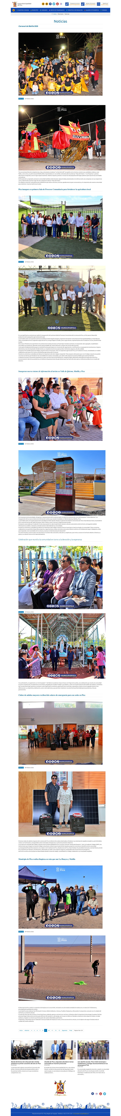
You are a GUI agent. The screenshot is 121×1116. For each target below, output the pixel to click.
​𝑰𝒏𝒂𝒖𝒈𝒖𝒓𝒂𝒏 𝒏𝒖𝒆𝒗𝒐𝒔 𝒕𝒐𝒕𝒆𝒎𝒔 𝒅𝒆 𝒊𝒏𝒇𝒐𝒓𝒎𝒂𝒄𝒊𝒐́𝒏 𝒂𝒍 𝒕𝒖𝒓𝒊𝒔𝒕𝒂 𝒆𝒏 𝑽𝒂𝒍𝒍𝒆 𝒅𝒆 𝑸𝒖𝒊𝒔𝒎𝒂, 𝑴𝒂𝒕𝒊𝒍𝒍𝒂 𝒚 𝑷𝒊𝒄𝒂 (51, 371)
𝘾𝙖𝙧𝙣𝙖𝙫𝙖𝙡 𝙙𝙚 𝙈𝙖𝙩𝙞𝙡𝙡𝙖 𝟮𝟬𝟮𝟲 (28, 26)
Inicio (54, 14)
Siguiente (64, 1030)
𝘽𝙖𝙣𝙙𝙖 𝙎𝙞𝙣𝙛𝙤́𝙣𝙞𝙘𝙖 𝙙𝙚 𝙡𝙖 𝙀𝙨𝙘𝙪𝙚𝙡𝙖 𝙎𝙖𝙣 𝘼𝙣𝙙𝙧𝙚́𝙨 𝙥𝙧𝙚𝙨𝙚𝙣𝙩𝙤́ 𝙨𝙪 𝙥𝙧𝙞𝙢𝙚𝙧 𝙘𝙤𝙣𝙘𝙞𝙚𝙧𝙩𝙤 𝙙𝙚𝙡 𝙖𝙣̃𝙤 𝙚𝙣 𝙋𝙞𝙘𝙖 (26, 1062)
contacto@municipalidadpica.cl (81, 1113)
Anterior (27, 1030)
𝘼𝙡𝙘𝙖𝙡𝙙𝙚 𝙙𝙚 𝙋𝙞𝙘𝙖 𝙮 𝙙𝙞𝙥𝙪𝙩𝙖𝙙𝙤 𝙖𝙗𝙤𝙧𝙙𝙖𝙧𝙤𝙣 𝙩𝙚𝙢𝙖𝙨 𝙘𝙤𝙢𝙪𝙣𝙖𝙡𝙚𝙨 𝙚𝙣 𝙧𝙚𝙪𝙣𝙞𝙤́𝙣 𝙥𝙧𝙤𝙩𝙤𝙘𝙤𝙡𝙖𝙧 (58, 1062)
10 (48, 1030)
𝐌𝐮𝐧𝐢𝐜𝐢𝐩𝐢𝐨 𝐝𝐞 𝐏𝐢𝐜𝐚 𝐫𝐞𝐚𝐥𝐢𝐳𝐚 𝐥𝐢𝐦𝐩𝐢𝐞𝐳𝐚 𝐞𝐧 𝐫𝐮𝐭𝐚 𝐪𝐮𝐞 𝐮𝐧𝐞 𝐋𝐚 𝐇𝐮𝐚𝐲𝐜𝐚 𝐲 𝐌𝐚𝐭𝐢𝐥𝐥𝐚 (46, 859)
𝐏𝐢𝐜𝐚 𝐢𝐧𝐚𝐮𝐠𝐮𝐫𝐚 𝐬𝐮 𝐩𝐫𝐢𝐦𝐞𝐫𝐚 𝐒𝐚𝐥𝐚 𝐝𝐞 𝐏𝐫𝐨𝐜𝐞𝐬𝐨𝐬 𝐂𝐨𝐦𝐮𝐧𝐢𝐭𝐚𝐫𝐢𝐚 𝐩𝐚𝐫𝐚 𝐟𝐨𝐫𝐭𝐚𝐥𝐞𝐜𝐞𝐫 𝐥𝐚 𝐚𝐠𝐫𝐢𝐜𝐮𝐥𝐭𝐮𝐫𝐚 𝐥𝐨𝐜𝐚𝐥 (54, 189)
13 (59, 1030)
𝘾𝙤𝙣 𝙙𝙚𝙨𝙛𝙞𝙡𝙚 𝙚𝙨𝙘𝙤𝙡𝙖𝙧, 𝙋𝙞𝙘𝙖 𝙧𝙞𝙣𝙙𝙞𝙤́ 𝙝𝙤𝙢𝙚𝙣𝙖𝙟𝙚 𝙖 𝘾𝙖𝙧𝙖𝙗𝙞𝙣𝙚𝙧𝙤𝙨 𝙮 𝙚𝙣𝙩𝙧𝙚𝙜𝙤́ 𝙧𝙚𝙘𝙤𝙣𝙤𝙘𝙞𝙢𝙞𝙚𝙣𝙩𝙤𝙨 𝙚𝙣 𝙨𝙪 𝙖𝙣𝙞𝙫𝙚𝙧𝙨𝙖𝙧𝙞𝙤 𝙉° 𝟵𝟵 (93, 1063)
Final (70, 1030)
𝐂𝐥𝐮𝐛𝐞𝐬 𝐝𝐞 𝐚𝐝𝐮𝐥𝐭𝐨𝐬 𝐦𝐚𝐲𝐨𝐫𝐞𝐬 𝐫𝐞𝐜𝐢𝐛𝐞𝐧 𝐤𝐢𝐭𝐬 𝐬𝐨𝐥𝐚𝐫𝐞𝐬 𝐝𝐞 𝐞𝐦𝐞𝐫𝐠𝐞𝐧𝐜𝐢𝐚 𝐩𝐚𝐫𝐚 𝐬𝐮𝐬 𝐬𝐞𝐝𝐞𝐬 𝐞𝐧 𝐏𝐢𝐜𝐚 (51, 695)
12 (55, 1030)
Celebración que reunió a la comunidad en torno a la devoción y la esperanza (50, 539)
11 (52, 1030)
